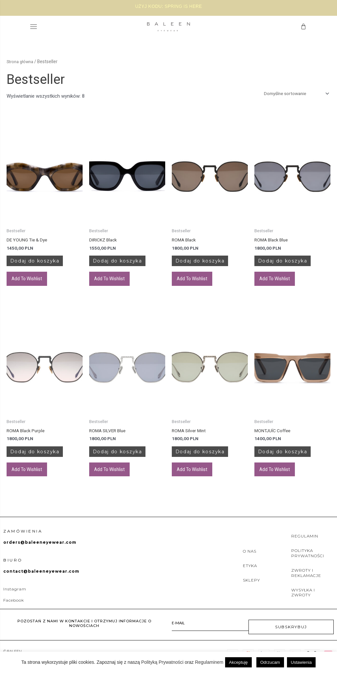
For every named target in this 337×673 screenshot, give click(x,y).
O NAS (249, 559)
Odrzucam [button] (270, 662)
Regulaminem (209, 662)
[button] (33, 26)
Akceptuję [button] (238, 662)
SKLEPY (251, 588)
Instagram (14, 596)
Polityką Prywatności (162, 662)
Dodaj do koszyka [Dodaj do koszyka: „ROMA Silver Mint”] (209, 458)
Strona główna (21, 61)
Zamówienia (22, 538)
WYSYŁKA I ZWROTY (303, 600)
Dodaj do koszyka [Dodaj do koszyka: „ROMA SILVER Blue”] (127, 458)
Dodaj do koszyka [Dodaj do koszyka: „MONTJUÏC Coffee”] (292, 458)
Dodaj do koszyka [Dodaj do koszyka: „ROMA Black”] (209, 264)
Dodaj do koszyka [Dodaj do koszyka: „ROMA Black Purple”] (44, 458)
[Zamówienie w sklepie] (291, 94)
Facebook (13, 608)
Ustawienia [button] (301, 662)
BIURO (13, 567)
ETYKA (250, 573)
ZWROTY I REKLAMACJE (306, 581)
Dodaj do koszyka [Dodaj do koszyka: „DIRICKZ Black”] (127, 264)
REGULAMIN (304, 544)
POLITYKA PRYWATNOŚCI (307, 561)
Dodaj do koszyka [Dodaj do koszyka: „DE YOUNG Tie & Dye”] (44, 264)
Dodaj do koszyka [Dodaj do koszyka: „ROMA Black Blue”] (292, 264)
